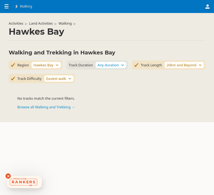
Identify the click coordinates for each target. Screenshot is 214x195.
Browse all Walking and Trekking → (46, 107)
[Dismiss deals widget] (8, 176)
